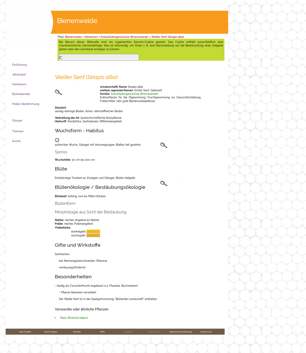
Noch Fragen (50, 347)
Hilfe (102, 347)
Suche (16, 141)
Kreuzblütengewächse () (124, 36)
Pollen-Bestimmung (25, 104)
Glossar (17, 120)
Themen (18, 131)
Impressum (206, 347)
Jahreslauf (19, 74)
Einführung (19, 65)
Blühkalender (21, 94)
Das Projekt (25, 347)
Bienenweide (73, 36)
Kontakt (77, 347)
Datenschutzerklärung (180, 347)
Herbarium (91, 36)
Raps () (74, 333)
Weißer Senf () (167, 36)
